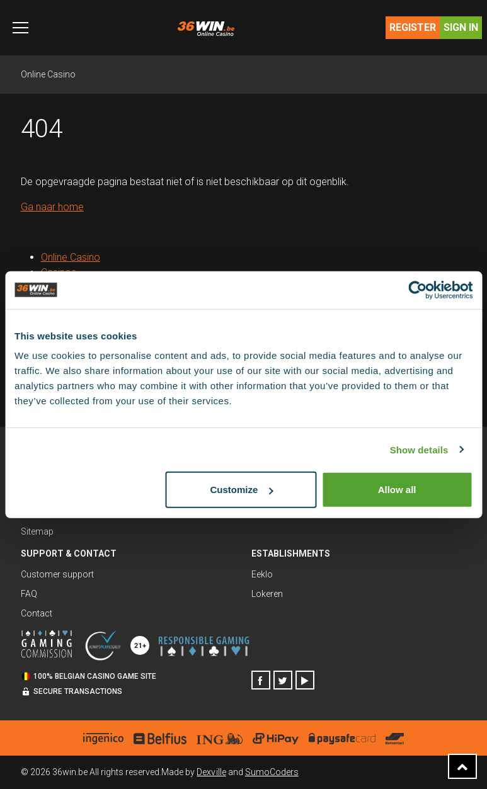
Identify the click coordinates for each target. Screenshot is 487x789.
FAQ (29, 594)
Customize (241, 489)
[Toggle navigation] (20, 27)
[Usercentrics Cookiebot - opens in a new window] (417, 289)
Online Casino (48, 74)
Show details (419, 449)
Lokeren (267, 594)
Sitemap (37, 531)
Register (412, 27)
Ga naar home (52, 207)
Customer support (57, 574)
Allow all (397, 489)
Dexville (211, 772)
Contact (36, 613)
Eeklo (262, 574)
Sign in (461, 27)
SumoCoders (272, 772)
